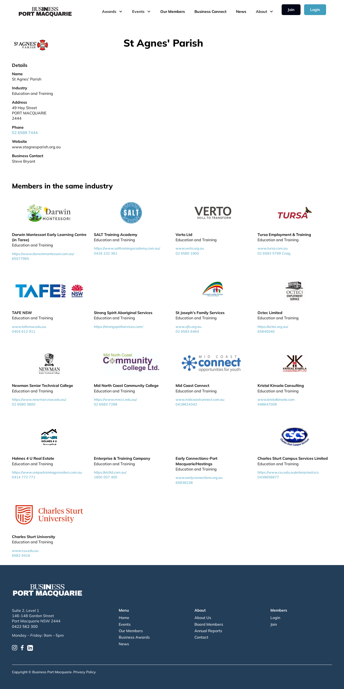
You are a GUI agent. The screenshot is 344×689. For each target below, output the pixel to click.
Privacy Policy (84, 672)
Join (291, 9)
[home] (45, 11)
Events (125, 624)
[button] (112, 11)
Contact (201, 637)
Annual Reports (208, 630)
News (241, 11)
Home (124, 617)
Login (315, 9)
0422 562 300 (25, 626)
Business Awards (134, 637)
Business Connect (210, 11)
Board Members (208, 624)
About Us (202, 617)
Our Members (172, 11)
